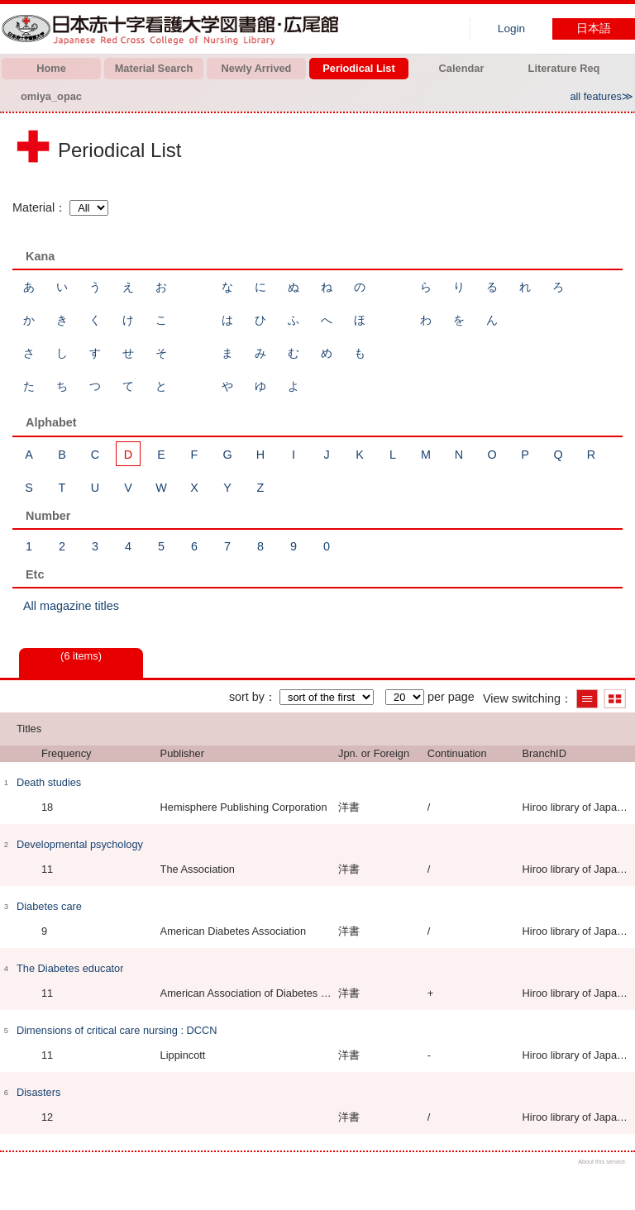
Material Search (154, 68)
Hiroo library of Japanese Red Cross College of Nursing (173, 29)
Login (511, 28)
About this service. (602, 1161)
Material (33, 207)
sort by (247, 696)
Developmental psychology (80, 844)
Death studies (49, 782)
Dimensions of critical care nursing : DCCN (117, 1030)
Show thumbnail (615, 698)
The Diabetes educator (70, 968)
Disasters (38, 1092)
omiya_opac (51, 96)
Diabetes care (49, 906)
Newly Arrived (257, 68)
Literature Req (564, 68)
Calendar (462, 68)
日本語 (593, 28)
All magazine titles (71, 605)
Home (51, 68)
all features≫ (601, 96)
